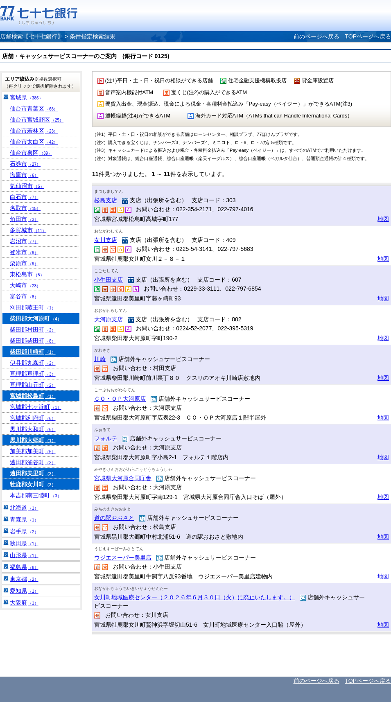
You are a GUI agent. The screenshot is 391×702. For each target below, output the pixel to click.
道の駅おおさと (114, 518)
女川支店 (105, 240)
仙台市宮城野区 (36, 119)
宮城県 (26, 97)
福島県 (24, 567)
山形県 (24, 555)
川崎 (100, 359)
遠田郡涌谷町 (33, 462)
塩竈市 (24, 175)
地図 (383, 219)
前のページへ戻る (316, 36)
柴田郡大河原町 (35, 318)
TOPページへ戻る (368, 36)
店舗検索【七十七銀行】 (31, 36)
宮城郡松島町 (33, 396)
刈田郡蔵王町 (33, 307)
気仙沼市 (27, 186)
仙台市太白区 (34, 141)
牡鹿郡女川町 (33, 484)
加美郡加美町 (33, 451)
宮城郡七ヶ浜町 (35, 407)
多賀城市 (28, 230)
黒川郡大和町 (33, 429)
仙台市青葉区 (34, 108)
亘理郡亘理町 (33, 373)
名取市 (25, 208)
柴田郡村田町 (33, 329)
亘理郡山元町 (33, 384)
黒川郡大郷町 (33, 440)
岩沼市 (24, 241)
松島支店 (105, 200)
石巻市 (25, 163)
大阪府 (24, 602)
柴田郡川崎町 (33, 351)
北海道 (24, 507)
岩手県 (24, 531)
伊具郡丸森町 (33, 362)
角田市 (24, 219)
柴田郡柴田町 (33, 340)
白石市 (24, 197)
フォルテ (105, 438)
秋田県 (24, 543)
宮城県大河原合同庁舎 (122, 478)
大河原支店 (108, 319)
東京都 (24, 579)
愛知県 (24, 590)
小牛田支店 (108, 279)
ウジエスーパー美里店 (122, 557)
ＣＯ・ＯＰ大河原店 (120, 398)
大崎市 (25, 285)
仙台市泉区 (31, 152)
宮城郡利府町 (33, 418)
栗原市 (24, 263)
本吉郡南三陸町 (35, 495)
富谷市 (24, 296)
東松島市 (27, 274)
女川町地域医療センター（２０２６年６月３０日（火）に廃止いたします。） (194, 597)
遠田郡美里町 (33, 473)
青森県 (24, 519)
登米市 (24, 252)
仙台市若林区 (34, 130)
